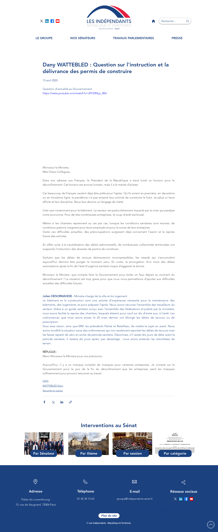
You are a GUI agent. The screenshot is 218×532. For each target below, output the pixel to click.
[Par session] (132, 453)
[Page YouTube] (57, 21)
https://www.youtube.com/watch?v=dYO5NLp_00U (75, 93)
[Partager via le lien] (70, 402)
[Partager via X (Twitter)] (53, 402)
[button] (44, 38)
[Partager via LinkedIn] (62, 402)
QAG (46, 380)
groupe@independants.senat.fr (135, 498)
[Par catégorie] (175, 453)
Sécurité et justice (53, 390)
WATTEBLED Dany (53, 385)
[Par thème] (88, 453)
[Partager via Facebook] (44, 402)
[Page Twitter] (41, 21)
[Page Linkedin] (47, 21)
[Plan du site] (109, 515)
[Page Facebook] (52, 21)
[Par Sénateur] (43, 453)
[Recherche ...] (169, 21)
